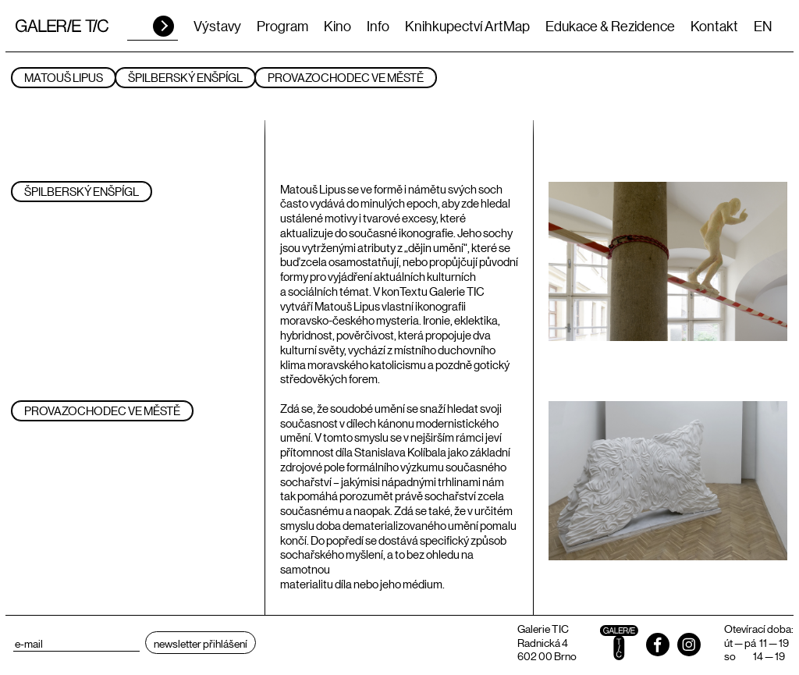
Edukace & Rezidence (610, 25)
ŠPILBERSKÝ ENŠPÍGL (185, 76)
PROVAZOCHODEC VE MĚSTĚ (346, 76)
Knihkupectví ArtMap (467, 25)
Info (378, 25)
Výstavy (217, 25)
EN (763, 25)
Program (282, 25)
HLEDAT (163, 26)
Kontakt (714, 25)
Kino (337, 25)
